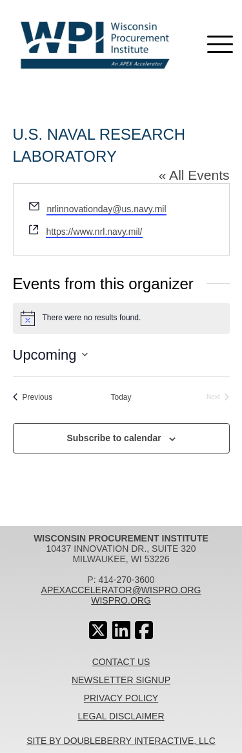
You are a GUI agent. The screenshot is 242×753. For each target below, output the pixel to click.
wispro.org (121, 600)
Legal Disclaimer (120, 716)
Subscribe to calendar (113, 438)
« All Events (194, 175)
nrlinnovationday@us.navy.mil (106, 209)
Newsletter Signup (121, 680)
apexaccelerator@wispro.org (121, 590)
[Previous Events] (33, 397)
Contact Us (121, 662)
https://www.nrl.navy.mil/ (94, 231)
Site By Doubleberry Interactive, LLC (121, 741)
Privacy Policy (121, 698)
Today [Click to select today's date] (120, 397)
